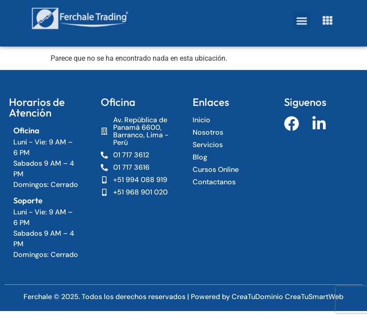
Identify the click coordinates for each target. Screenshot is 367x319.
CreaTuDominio (258, 296)
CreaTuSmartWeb (314, 296)
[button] (301, 17)
